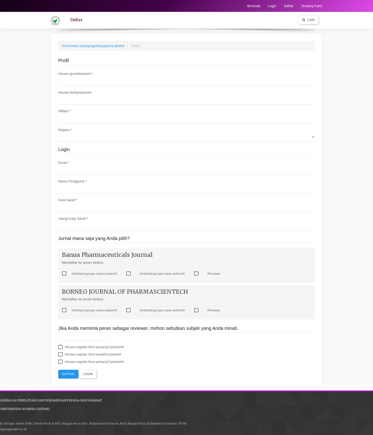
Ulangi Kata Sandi (186, 222)
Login (272, 6)
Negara (186, 134)
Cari (308, 20)
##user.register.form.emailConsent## (89, 354)
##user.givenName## (186, 78)
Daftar (289, 6)
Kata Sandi (186, 204)
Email (186, 167)
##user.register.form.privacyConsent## (91, 347)
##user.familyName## (186, 96)
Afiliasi (186, 115)
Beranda (253, 6)
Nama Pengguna (186, 185)
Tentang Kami (311, 6)
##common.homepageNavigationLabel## (93, 46)
